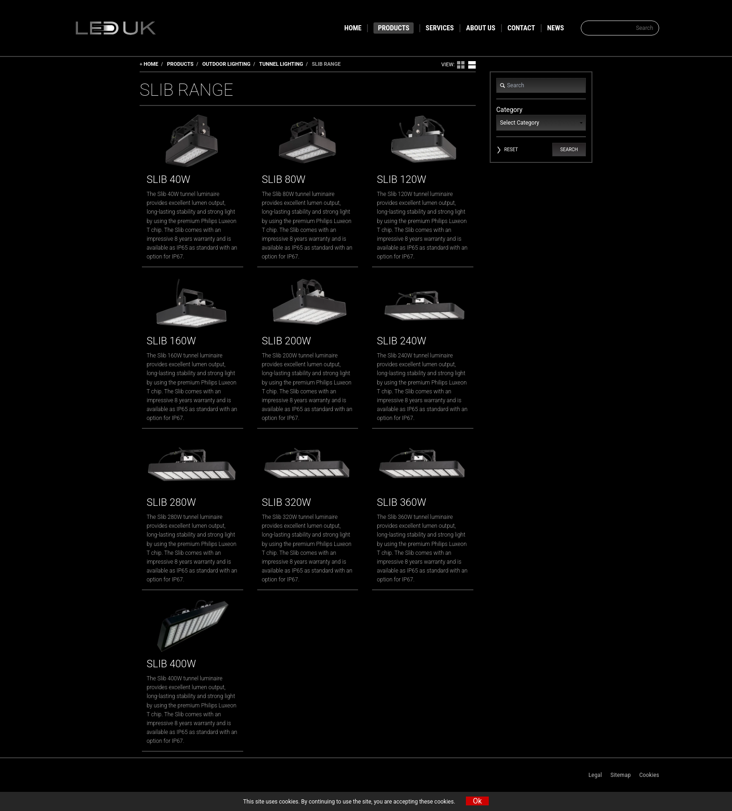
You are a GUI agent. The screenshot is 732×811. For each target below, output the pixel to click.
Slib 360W (401, 502)
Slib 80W (283, 179)
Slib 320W (286, 502)
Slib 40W (168, 179)
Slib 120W (401, 179)
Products (180, 64)
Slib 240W (401, 341)
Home (151, 64)
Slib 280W (171, 502)
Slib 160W (171, 341)
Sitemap (620, 774)
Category (541, 118)
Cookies (649, 774)
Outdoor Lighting (226, 64)
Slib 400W (171, 664)
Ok (477, 801)
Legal (595, 774)
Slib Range (326, 64)
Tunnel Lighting (281, 64)
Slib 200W (286, 341)
